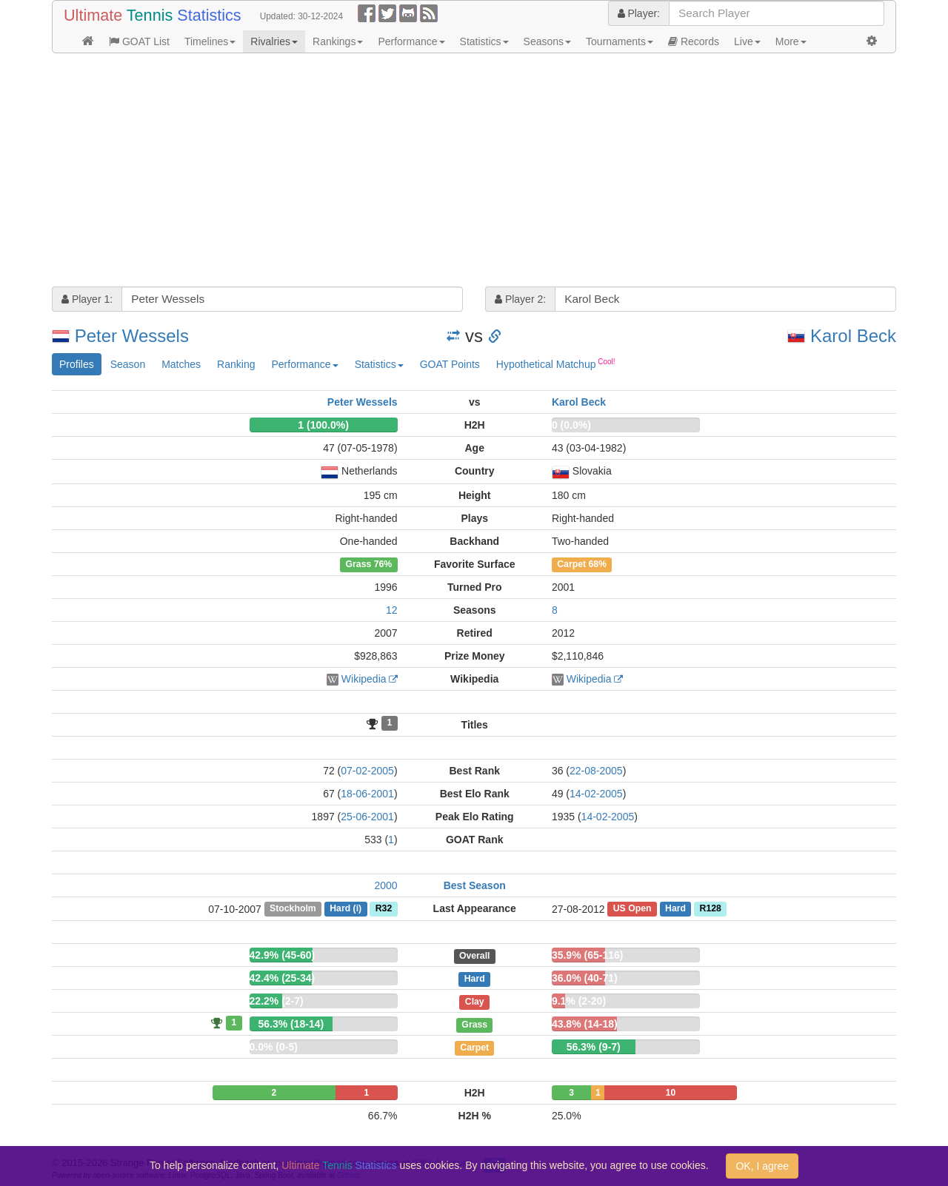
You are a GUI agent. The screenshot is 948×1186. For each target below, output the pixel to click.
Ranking (236, 364)
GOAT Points (450, 364)
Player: (639, 13)
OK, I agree (762, 1166)
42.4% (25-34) (283, 978)
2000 (385, 885)
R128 (710, 909)
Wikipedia (364, 679)
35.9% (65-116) (588, 955)
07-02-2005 (367, 771)
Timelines (210, 41)
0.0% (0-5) (274, 1047)
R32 (383, 909)
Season (127, 364)
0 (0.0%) (571, 425)
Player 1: (87, 299)
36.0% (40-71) (585, 978)
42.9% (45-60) (283, 955)
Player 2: (520, 299)
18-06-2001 (367, 794)
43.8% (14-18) (585, 1024)
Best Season (475, 885)
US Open (632, 909)
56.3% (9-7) (594, 1047)
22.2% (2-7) (277, 1001)
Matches (181, 364)
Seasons (547, 41)
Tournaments (619, 41)
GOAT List (139, 41)
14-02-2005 (596, 794)
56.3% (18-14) (291, 1024)
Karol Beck (853, 336)
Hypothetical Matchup (555, 363)
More (791, 41)
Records (693, 41)
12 (392, 610)
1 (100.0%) (323, 425)
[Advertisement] (474, 171)
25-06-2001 (367, 817)
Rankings (338, 41)
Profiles (76, 364)
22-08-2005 (596, 771)
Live (747, 41)
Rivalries (274, 41)
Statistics (484, 41)
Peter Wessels (132, 336)
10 (670, 1093)
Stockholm (293, 909)
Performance (411, 41)
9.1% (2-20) (579, 1001)
